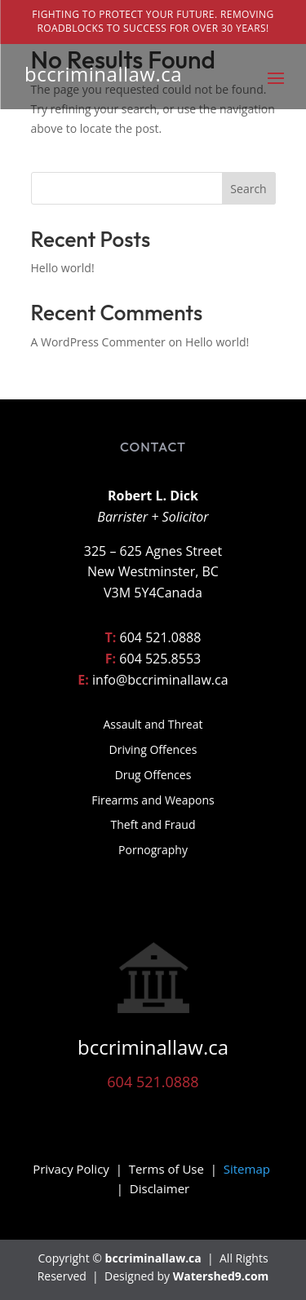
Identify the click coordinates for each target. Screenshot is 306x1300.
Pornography (153, 849)
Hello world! (63, 267)
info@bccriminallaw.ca (160, 680)
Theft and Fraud (153, 824)
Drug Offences (153, 774)
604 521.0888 (161, 637)
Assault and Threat (153, 724)
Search (248, 188)
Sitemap (247, 1169)
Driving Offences (153, 749)
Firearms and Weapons (153, 800)
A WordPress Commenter (98, 342)
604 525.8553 (160, 659)
